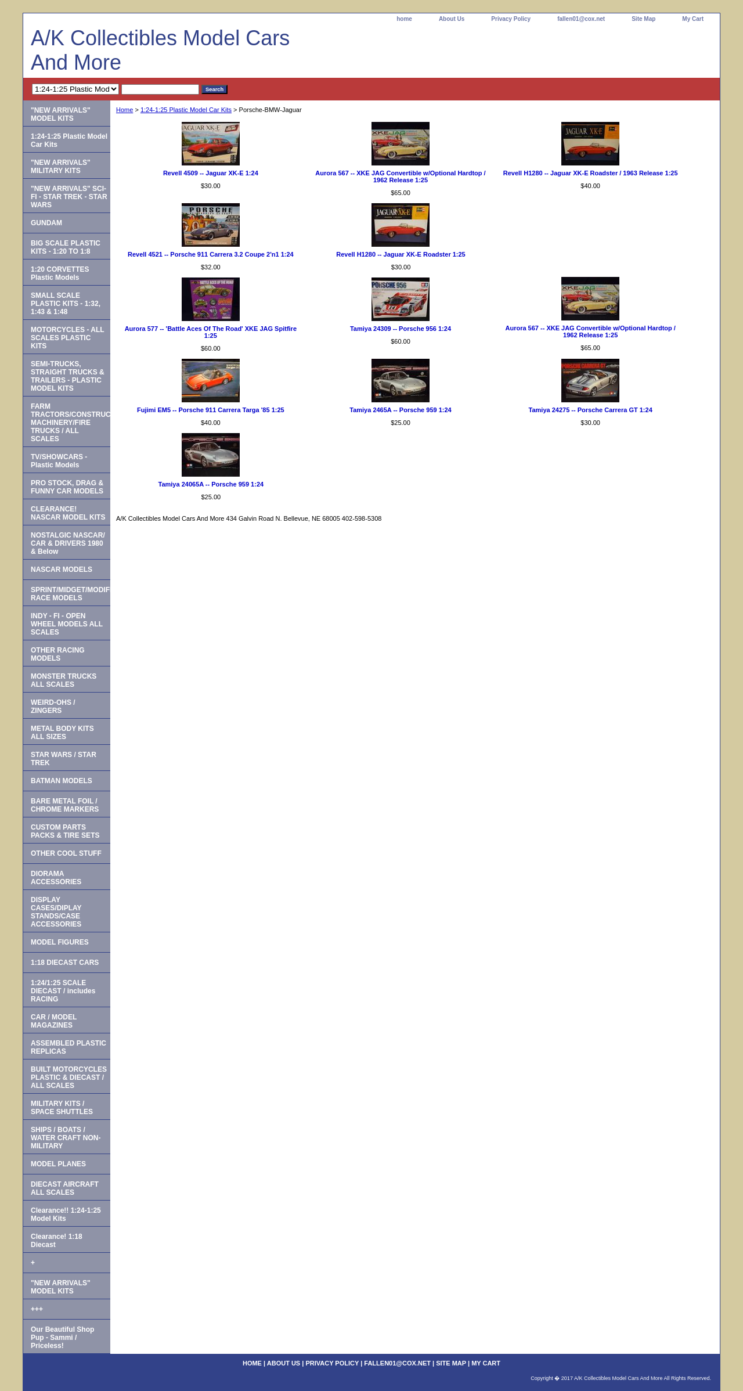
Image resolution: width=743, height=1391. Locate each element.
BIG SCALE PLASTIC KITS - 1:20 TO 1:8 (65, 247)
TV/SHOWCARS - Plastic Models (59, 461)
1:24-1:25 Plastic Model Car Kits (186, 109)
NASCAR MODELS (61, 569)
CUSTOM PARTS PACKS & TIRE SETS (65, 831)
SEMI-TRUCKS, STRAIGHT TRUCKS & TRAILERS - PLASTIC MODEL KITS (67, 376)
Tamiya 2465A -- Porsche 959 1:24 (400, 409)
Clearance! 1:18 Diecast (56, 1241)
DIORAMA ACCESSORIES (56, 878)
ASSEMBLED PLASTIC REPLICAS (68, 1047)
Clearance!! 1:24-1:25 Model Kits (66, 1214)
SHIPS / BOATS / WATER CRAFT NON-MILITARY (65, 1138)
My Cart (693, 19)
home (404, 19)
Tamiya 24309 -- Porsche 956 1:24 (400, 328)
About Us (451, 19)
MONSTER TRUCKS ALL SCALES (63, 680)
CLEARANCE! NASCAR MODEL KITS (68, 513)
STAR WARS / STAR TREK (63, 759)
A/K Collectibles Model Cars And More (160, 50)
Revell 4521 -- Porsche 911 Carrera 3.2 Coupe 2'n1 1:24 (211, 254)
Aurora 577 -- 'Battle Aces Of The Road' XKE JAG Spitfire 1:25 (211, 332)
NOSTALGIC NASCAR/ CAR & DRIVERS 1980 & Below (68, 543)
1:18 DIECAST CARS (65, 962)
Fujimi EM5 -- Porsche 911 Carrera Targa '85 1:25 (210, 409)
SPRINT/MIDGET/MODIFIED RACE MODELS (70, 594)
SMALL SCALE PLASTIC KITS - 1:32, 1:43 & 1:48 (65, 303)
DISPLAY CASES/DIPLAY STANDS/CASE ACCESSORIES (56, 912)
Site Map (643, 19)
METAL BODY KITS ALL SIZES (62, 733)
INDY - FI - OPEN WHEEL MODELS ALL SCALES (67, 624)
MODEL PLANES (58, 1164)
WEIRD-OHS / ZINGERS (53, 706)
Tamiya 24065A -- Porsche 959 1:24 (211, 484)
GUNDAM (46, 223)
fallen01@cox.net (581, 19)
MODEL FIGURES (60, 942)
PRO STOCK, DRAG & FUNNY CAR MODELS (67, 487)
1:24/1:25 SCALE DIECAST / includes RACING (63, 991)
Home (124, 109)
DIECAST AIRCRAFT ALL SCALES (65, 1188)
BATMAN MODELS (61, 781)
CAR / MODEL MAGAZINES (54, 1021)
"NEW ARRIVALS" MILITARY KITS (61, 166)
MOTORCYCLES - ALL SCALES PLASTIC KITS (67, 338)
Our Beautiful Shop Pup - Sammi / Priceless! (62, 1337)
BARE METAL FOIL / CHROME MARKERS (65, 805)
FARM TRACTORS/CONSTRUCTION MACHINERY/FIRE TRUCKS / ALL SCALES (70, 422)
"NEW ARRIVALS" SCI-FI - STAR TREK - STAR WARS (69, 197)
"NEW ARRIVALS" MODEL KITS (61, 114)
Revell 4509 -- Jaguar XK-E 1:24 (210, 173)
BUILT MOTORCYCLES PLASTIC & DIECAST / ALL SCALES (69, 1077)
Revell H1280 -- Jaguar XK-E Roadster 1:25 (401, 254)
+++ (37, 1309)
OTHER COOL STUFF (66, 853)
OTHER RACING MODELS (58, 654)
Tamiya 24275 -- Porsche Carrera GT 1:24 (590, 409)
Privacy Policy (511, 19)
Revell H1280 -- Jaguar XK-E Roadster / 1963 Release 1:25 (590, 173)
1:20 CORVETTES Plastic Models (60, 273)
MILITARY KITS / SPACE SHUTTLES (62, 1108)
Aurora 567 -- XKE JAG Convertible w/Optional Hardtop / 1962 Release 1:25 (400, 176)
